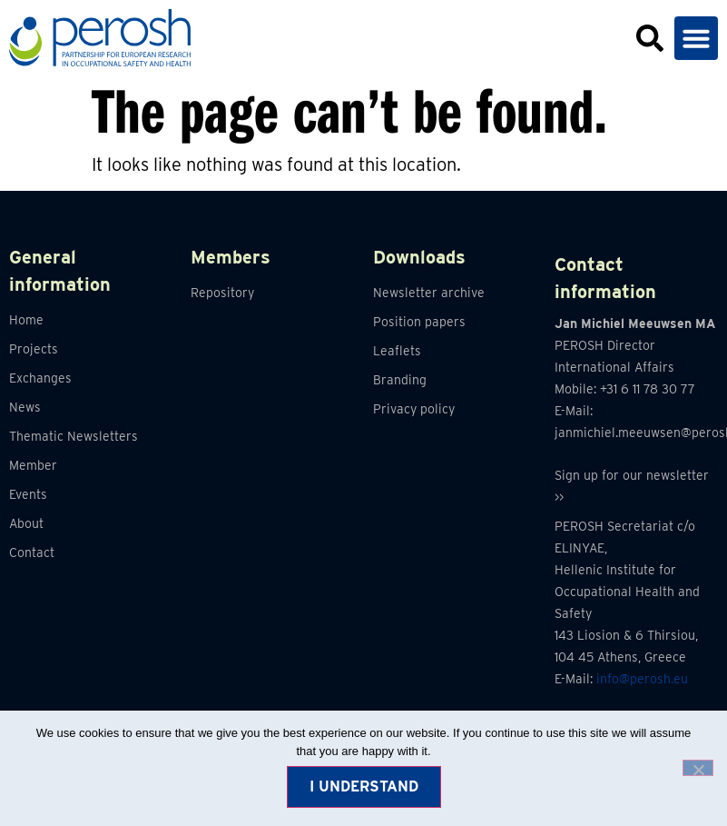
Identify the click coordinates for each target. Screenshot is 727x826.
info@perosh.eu (642, 679)
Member (33, 465)
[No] (698, 768)
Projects (33, 349)
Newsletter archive (429, 292)
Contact (31, 552)
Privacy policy (414, 409)
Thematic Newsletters (73, 436)
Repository (222, 292)
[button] (696, 38)
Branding (400, 380)
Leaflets (397, 350)
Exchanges (40, 378)
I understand (363, 786)
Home (26, 320)
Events (28, 494)
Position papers (419, 321)
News (25, 407)
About (26, 523)
